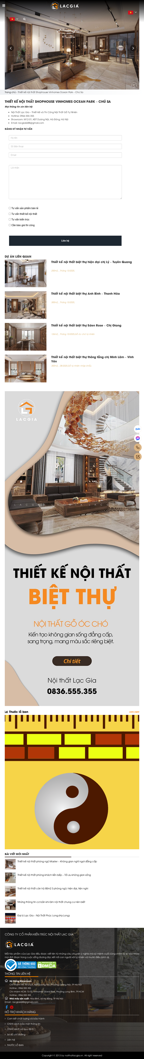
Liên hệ (11, 1039)
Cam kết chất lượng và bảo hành (26, 1018)
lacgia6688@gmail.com (25, 1001)
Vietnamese (133, 12)
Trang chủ (10, 91)
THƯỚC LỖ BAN (15, 1044)
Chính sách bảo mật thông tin (23, 1023)
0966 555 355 (24, 987)
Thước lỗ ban (16, 711)
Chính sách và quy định (20, 1028)
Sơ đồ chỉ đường (16, 1034)
